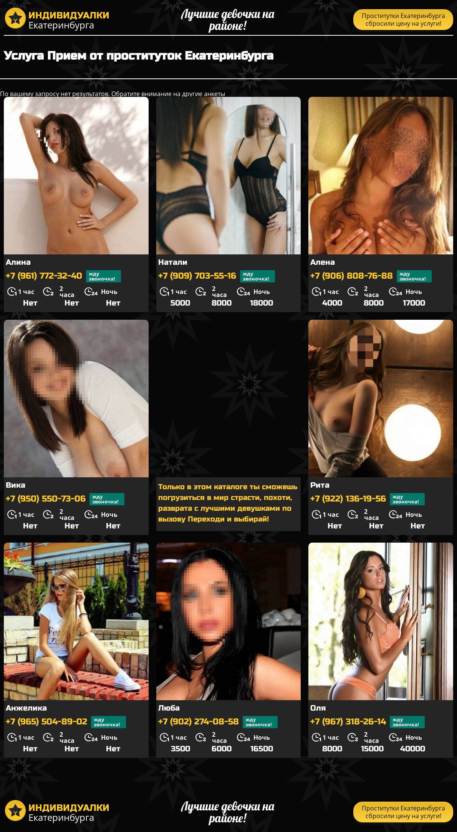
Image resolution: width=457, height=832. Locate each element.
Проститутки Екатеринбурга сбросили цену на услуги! (403, 20)
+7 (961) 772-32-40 (63, 276)
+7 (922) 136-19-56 (367, 499)
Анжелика (26, 708)
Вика (15, 485)
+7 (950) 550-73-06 (65, 499)
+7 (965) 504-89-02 (66, 722)
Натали (172, 262)
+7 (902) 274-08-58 (218, 722)
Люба (169, 708)
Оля (318, 708)
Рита (320, 485)
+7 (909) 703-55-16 (216, 276)
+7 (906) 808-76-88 (371, 276)
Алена (322, 262)
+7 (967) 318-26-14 (367, 722)
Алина (18, 262)
